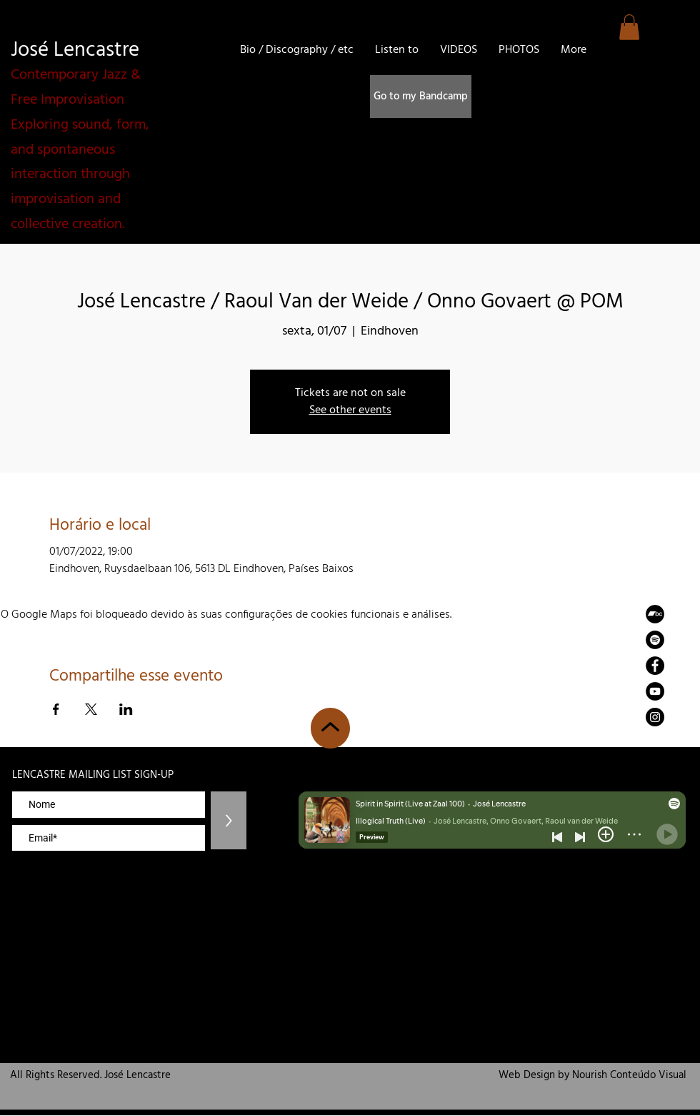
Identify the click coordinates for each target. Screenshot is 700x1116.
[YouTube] (655, 691)
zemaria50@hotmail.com (643, 750)
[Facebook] (655, 665)
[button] (629, 27)
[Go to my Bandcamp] (420, 96)
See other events (350, 410)
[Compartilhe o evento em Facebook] (56, 709)
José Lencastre (75, 50)
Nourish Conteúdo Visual (629, 1075)
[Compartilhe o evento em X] (91, 709)
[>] (228, 820)
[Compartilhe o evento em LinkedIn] (126, 709)
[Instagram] (655, 717)
